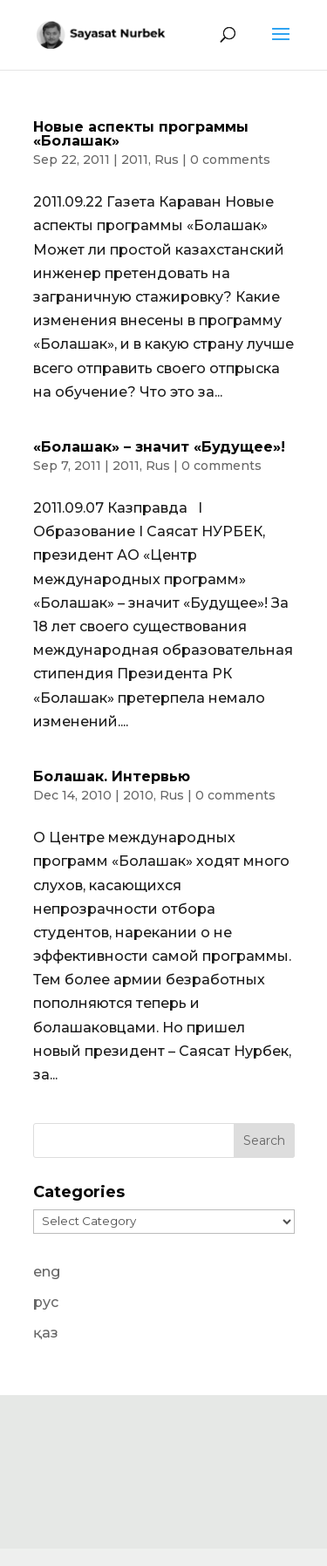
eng (46, 1271)
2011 (134, 159)
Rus (166, 159)
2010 (138, 795)
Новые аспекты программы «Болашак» (141, 134)
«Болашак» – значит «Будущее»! (159, 447)
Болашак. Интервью (111, 776)
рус (45, 1302)
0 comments (230, 159)
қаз (45, 1332)
